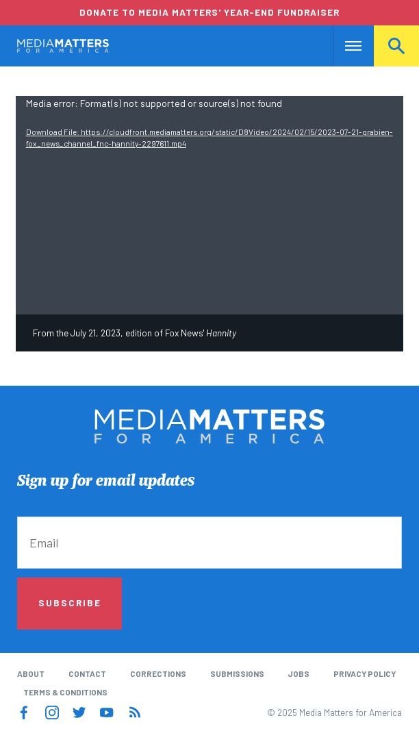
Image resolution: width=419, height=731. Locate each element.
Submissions (237, 673)
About (31, 673)
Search (396, 45)
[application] (210, 205)
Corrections (158, 673)
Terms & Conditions (65, 692)
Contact (87, 673)
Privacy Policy (364, 673)
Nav (344, 45)
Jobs (298, 673)
